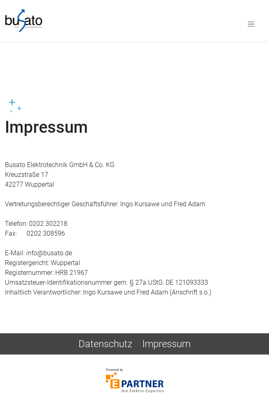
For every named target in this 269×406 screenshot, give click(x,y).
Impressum (166, 344)
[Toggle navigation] (251, 24)
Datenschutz (105, 344)
